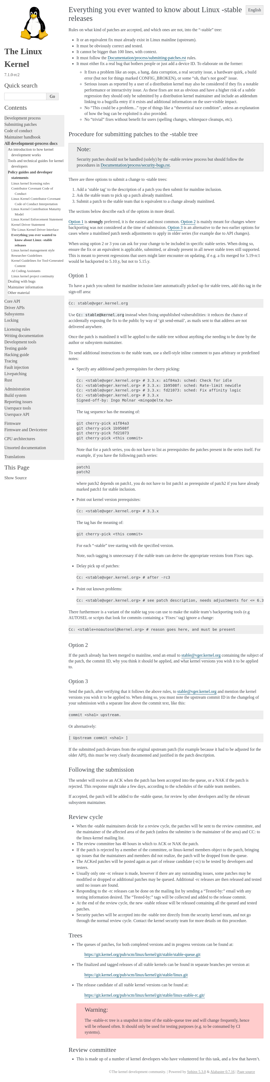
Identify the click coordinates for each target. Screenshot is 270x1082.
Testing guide (15, 348)
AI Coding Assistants (26, 271)
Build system (15, 395)
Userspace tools (17, 408)
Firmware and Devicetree (25, 429)
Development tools (20, 342)
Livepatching (15, 373)
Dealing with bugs (22, 281)
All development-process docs (30, 143)
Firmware (12, 423)
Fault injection (16, 367)
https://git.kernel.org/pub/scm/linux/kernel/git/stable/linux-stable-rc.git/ (144, 995)
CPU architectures (19, 438)
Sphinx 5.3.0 (196, 1072)
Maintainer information (25, 287)
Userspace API (16, 414)
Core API (12, 301)
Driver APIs (14, 307)
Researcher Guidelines (26, 255)
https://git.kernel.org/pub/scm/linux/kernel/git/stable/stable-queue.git (142, 954)
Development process (22, 118)
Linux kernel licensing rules (30, 183)
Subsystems (14, 314)
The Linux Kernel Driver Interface (35, 230)
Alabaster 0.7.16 (222, 1072)
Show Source (15, 478)
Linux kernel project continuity (32, 276)
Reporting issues (18, 401)
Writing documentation (23, 335)
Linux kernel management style (33, 250)
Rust (8, 380)
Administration (17, 389)
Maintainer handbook (22, 137)
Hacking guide (16, 354)
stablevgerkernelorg (201, 655)
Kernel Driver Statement (28, 225)
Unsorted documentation (25, 447)
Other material (19, 293)
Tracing (10, 361)
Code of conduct (18, 130)
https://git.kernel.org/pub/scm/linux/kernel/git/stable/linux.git (136, 975)
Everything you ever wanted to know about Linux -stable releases (33, 240)
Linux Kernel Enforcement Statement (37, 219)
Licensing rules (17, 329)
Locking (11, 320)
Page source (246, 1072)
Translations (14, 456)
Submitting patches (20, 124)
